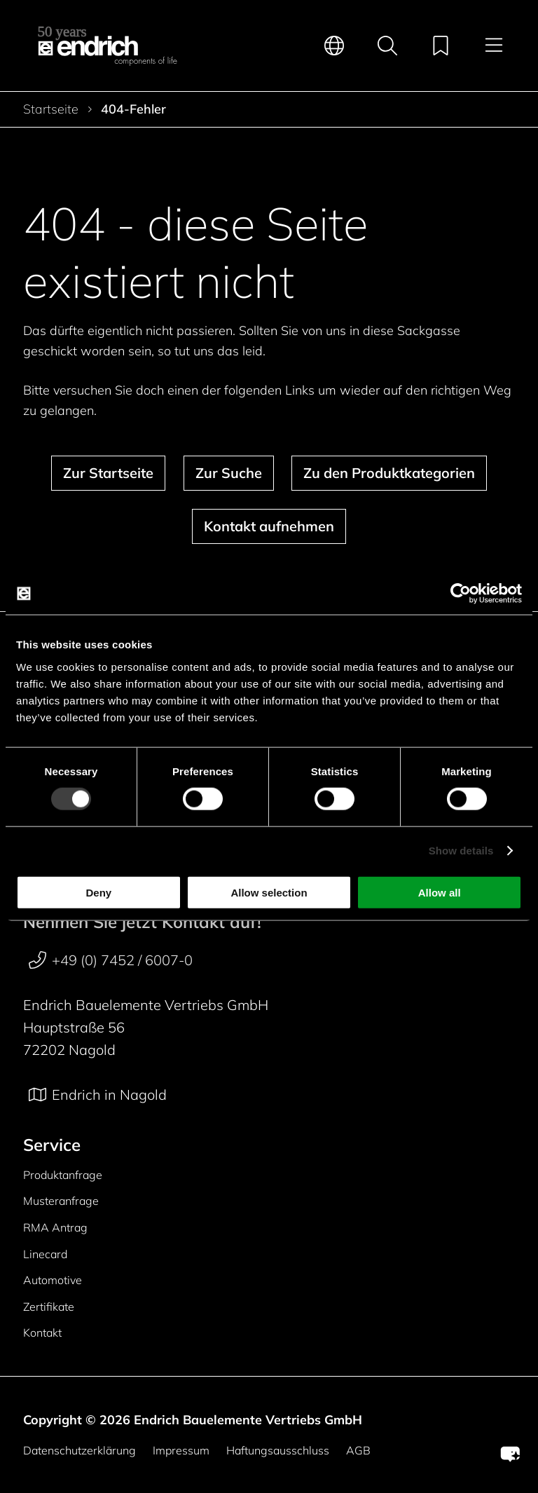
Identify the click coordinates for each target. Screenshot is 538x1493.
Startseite (50, 109)
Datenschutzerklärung (79, 1450)
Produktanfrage (62, 1175)
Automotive (52, 1280)
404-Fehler (133, 109)
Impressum (181, 1450)
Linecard (45, 1254)
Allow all (439, 892)
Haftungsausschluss (277, 1450)
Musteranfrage (61, 1201)
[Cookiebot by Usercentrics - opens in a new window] (460, 593)
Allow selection (268, 892)
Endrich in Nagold (98, 1095)
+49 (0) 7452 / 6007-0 (111, 960)
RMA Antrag (55, 1227)
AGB (358, 1450)
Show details (461, 851)
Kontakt (42, 1332)
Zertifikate (48, 1307)
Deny (98, 892)
